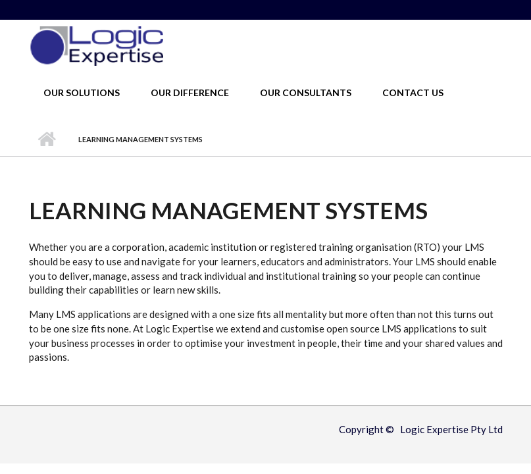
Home (47, 139)
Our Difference (190, 92)
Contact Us (412, 92)
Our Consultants (305, 92)
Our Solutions (81, 92)
